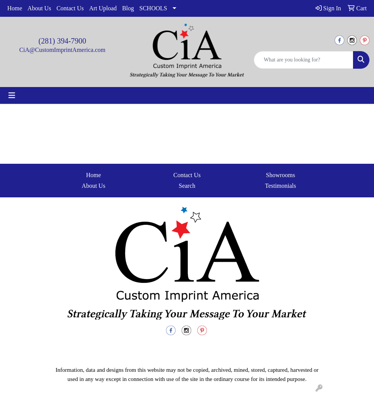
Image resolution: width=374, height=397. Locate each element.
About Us (39, 8)
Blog (128, 8)
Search (187, 185)
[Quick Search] (303, 60)
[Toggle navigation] (12, 95)
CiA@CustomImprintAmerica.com (62, 50)
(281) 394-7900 (62, 41)
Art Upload (102, 8)
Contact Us (70, 8)
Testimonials (280, 185)
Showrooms (280, 175)
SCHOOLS (153, 8)
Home (14, 8)
